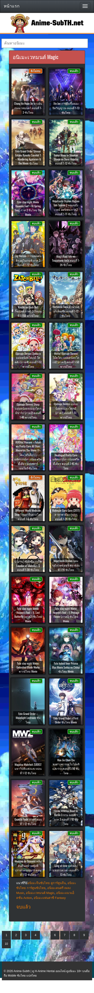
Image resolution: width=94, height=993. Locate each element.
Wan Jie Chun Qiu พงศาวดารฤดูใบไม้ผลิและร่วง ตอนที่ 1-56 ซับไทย (65, 766)
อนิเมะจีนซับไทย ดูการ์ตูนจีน (46, 883)
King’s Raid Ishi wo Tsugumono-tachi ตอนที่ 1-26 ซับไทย (66, 260)
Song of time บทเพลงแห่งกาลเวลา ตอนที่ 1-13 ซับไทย (66, 870)
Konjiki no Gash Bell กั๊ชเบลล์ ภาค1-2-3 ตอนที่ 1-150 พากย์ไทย (28, 311)
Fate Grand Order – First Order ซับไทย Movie (66, 720)
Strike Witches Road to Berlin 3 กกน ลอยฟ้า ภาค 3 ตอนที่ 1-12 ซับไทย (66, 817)
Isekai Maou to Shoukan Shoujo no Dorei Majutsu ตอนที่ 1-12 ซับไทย (66, 159)
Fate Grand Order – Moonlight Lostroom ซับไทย (28, 718)
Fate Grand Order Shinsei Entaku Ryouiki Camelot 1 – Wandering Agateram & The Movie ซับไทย (28, 157)
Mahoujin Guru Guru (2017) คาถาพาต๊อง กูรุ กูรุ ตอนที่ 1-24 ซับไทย (66, 514)
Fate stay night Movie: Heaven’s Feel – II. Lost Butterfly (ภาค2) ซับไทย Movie (28, 614)
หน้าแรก (12, 6)
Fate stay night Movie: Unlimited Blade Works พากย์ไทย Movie (28, 667)
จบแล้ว (23, 906)
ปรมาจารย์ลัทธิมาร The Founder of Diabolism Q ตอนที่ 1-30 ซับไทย (28, 565)
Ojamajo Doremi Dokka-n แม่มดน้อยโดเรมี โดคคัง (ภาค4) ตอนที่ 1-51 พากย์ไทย (28, 359)
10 (6, 943)
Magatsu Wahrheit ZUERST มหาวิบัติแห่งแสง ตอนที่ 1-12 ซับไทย (28, 768)
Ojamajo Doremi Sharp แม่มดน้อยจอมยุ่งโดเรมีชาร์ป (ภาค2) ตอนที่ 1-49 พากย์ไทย (28, 410)
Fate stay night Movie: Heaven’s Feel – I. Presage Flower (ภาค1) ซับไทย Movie (66, 614)
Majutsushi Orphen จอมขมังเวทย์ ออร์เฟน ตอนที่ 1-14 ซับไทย (66, 565)
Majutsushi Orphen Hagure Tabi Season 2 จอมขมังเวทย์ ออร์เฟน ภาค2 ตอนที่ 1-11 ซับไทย (65, 207)
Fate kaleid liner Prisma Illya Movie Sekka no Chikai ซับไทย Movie (66, 667)
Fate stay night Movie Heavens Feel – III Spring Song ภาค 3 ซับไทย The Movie (28, 208)
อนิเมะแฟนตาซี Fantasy (50, 898)
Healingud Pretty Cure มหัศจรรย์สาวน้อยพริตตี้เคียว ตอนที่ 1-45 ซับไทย (65, 461)
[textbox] (44, 43)
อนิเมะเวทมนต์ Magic (40, 893)
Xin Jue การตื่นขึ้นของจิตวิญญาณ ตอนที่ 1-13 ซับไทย (65, 107)
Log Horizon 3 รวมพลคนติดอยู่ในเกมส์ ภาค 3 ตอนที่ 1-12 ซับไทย (28, 260)
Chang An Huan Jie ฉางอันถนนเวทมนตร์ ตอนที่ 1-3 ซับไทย (28, 107)
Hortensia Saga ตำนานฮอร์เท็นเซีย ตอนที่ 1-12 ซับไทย (66, 311)
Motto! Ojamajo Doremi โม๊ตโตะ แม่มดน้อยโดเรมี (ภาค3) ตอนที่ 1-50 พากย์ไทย (66, 359)
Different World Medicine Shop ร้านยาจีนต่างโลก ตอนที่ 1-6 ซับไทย (28, 514)
